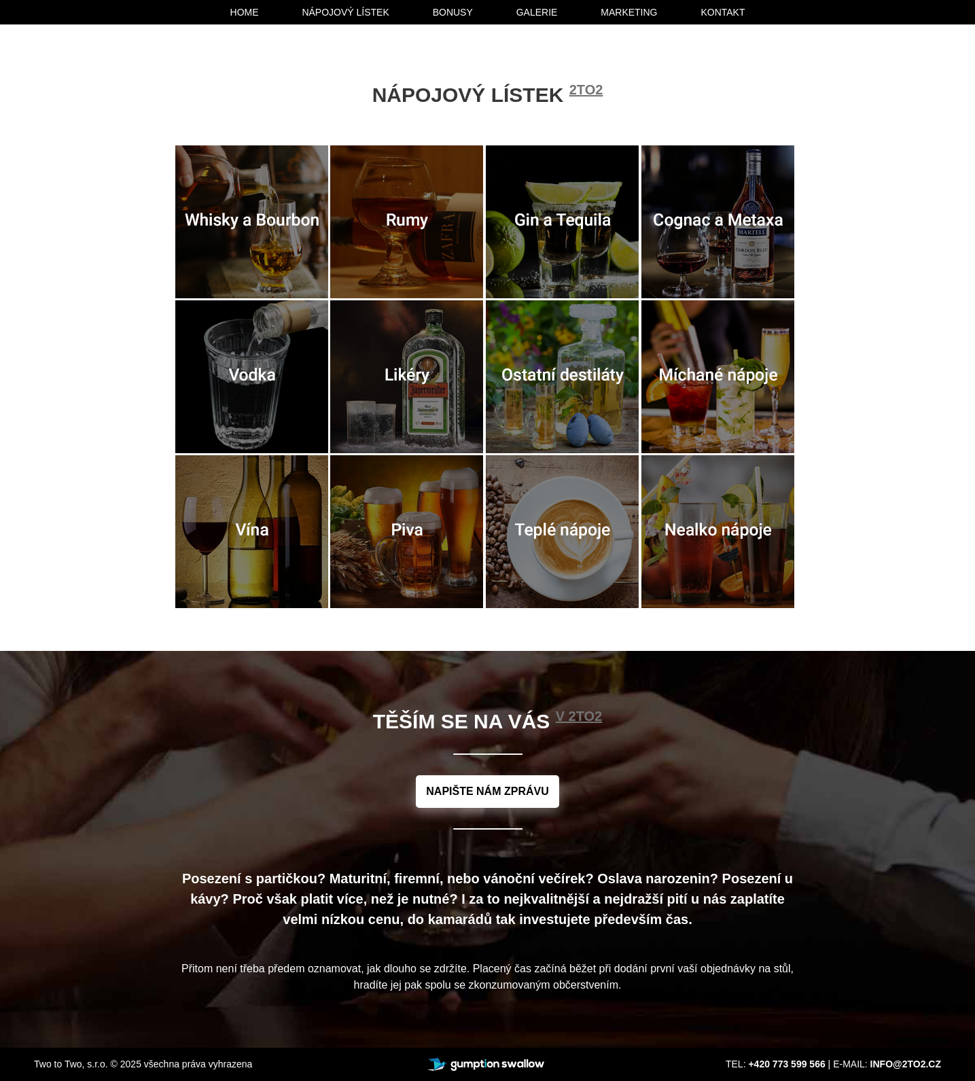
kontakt (723, 12)
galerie (537, 12)
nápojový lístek (345, 12)
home (244, 12)
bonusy (453, 12)
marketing (629, 12)
